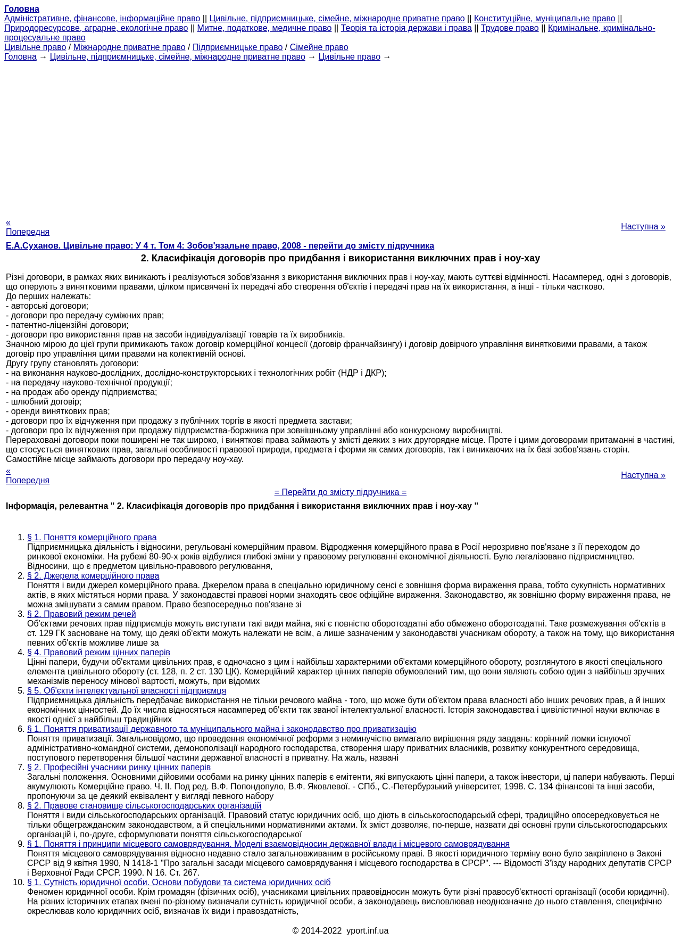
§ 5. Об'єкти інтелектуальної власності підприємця (126, 690)
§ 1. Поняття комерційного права (92, 537)
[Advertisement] (340, 136)
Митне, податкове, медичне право (264, 27)
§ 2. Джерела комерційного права (93, 575)
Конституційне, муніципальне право (545, 18)
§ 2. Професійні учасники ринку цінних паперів (119, 767)
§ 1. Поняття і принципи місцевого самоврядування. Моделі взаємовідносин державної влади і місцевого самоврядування (268, 843)
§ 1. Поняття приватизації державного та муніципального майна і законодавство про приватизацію (222, 728)
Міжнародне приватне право (129, 47)
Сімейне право (319, 47)
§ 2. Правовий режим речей (81, 614)
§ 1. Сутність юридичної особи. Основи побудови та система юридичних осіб (179, 882)
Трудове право (510, 27)
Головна (20, 56)
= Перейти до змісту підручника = (341, 492)
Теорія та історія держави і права (406, 27)
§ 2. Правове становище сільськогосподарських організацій (144, 805)
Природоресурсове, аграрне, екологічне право (96, 27)
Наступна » (643, 226)
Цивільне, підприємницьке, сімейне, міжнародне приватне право (337, 18)
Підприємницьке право (238, 47)
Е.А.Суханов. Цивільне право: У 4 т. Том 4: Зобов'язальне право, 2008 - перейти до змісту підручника (220, 245)
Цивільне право (35, 47)
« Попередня (27, 227)
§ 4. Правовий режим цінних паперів (98, 652)
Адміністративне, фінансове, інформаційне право (102, 18)
